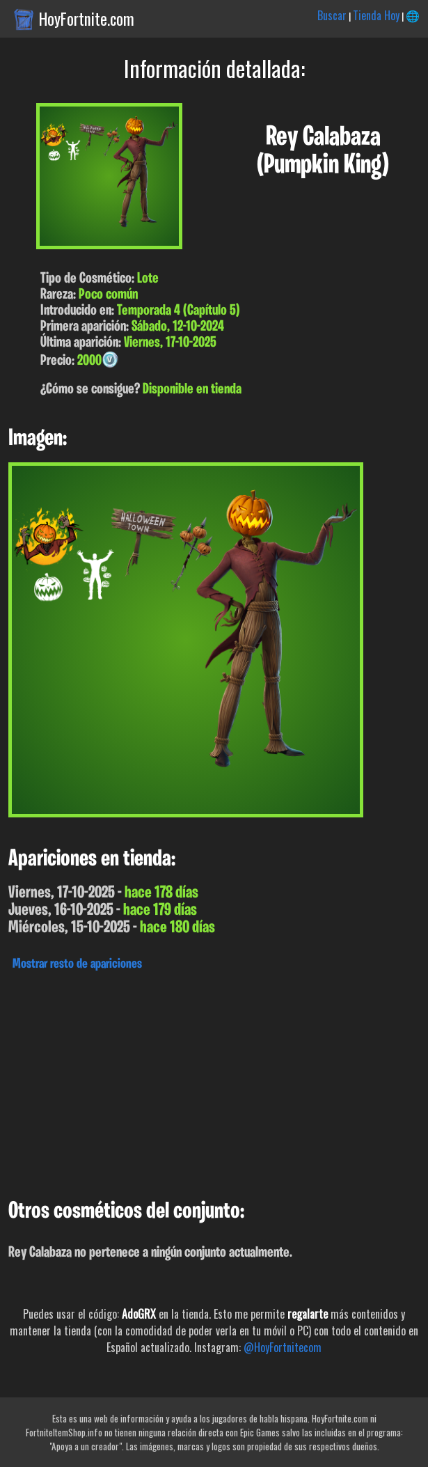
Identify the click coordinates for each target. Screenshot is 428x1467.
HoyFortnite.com (86, 19)
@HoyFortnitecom (283, 1347)
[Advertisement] (214, 1081)
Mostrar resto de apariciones (77, 964)
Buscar (332, 15)
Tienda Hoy (376, 15)
